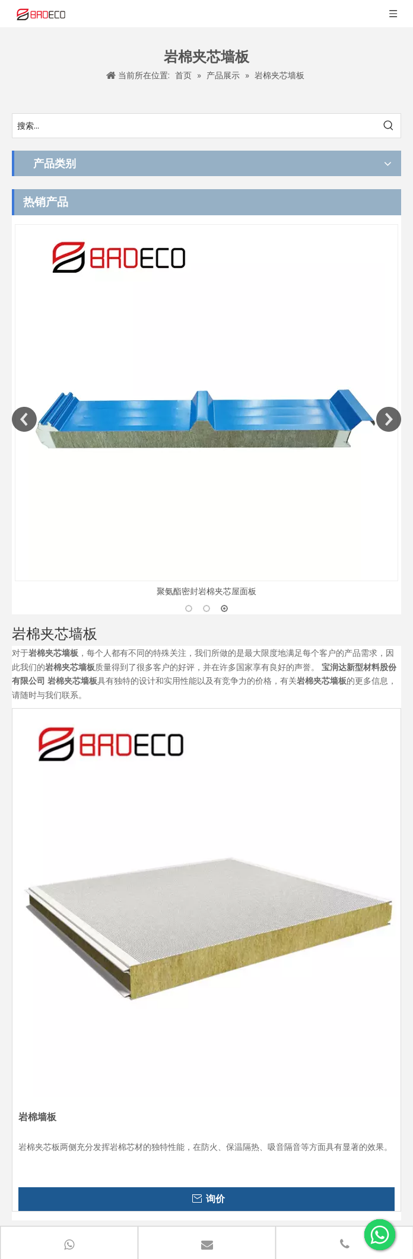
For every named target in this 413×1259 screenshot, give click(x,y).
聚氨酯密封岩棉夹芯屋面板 (206, 591)
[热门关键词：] (389, 126)
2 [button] (206, 608)
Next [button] (388, 419)
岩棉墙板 (37, 1117)
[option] (206, 411)
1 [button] (189, 608)
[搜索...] (194, 126)
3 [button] (224, 608)
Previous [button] (24, 419)
